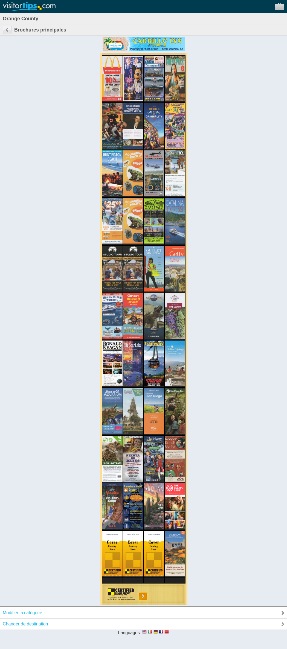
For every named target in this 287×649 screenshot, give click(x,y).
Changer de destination (25, 624)
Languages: (129, 632)
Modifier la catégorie (22, 612)
